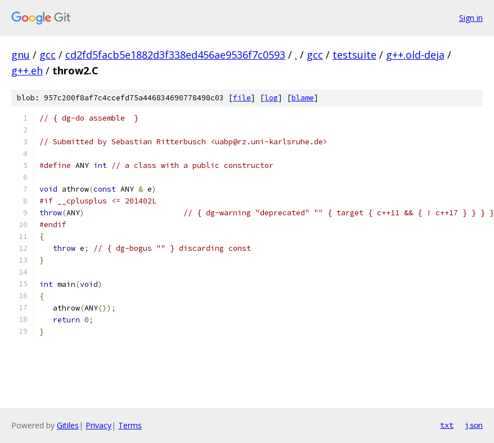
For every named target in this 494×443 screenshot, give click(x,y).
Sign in (471, 17)
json (474, 425)
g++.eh (27, 70)
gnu (20, 54)
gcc (47, 54)
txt (446, 425)
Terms (130, 425)
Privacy (98, 425)
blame (302, 98)
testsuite (354, 54)
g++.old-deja (415, 54)
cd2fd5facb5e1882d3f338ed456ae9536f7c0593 (175, 54)
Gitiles (68, 425)
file (242, 98)
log (271, 98)
